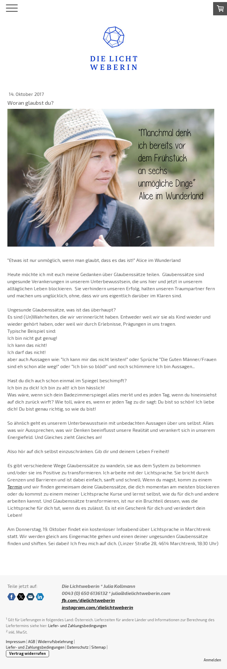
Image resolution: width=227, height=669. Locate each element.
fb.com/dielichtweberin (88, 600)
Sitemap (98, 647)
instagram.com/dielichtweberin (97, 607)
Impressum (15, 641)
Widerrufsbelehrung (55, 641)
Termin (14, 486)
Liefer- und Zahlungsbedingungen (77, 625)
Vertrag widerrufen (27, 653)
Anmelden (212, 659)
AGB (31, 641)
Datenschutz (78, 647)
